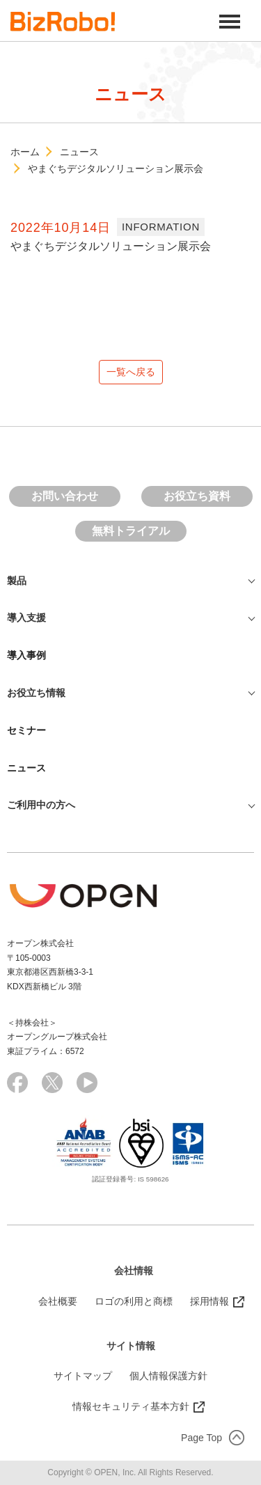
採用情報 (209, 1301)
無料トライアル (131, 531)
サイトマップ (83, 1375)
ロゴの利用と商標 (134, 1301)
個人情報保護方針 (168, 1375)
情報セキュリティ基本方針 (130, 1406)
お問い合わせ (64, 496)
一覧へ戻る (130, 371)
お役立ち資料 (197, 496)
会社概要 (57, 1301)
